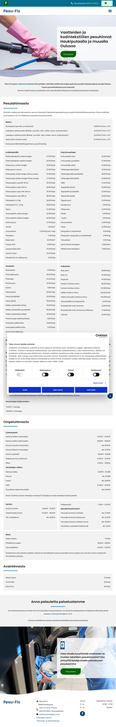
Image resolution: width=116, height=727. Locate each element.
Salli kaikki (91, 390)
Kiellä (25, 390)
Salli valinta (58, 390)
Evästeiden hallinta (43, 717)
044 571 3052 (44, 708)
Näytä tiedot (98, 383)
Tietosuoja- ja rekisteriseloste (47, 721)
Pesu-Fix (11, 11)
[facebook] (5, 3)
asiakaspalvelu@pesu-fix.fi (61, 614)
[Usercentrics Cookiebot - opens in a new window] (97, 336)
